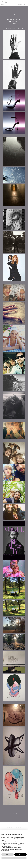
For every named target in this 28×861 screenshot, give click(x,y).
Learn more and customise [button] (14, 858)
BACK (2, 4)
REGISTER (20, 4)
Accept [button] (20, 854)
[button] (26, 832)
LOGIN (25, 4)
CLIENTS (18, 827)
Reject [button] (7, 854)
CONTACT (9, 827)
